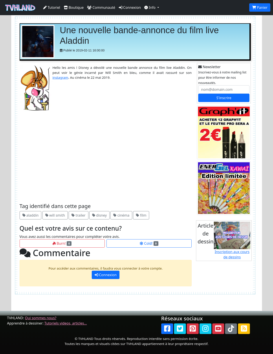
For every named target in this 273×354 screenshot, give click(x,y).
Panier (260, 7)
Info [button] (150, 7)
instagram (60, 77)
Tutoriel (51, 7)
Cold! (149, 243)
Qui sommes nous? (40, 318)
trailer (78, 215)
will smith (55, 215)
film (141, 215)
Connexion (130, 7)
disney (99, 215)
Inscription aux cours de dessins (232, 240)
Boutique (74, 7)
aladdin (30, 215)
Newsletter (209, 66)
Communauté (101, 7)
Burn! (62, 243)
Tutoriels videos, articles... (65, 323)
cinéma (121, 215)
